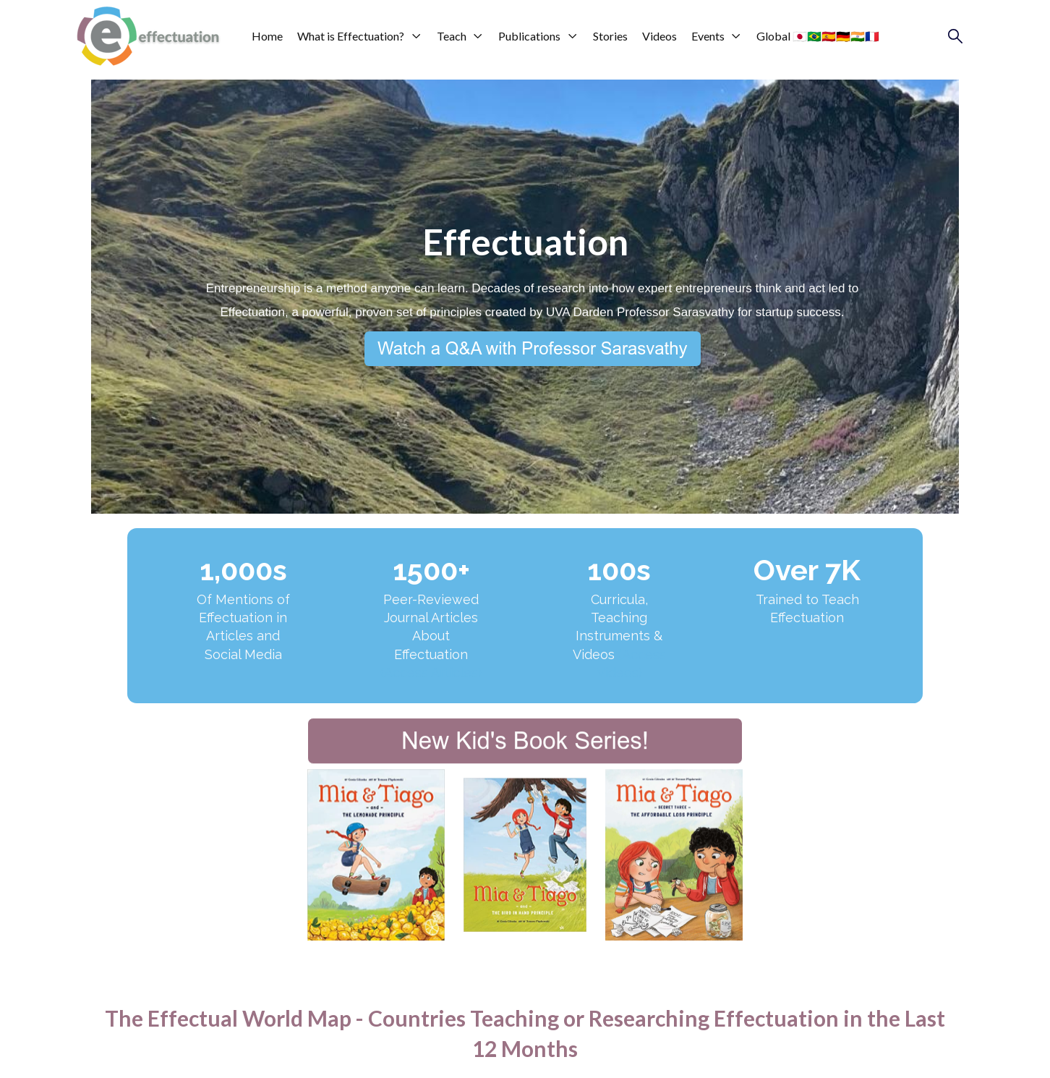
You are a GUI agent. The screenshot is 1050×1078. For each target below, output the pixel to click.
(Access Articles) (431, 672)
